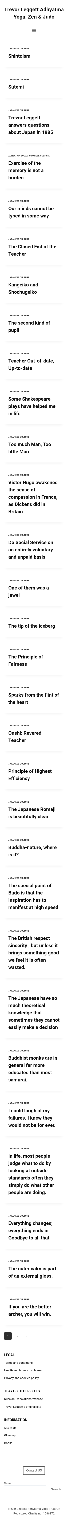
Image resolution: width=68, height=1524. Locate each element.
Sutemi (16, 87)
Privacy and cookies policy (21, 1378)
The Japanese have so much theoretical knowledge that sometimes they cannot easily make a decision (34, 1012)
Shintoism (19, 56)
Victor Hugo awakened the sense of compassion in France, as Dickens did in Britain (33, 497)
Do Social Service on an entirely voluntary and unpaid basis (30, 550)
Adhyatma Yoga (17, 156)
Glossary (10, 1435)
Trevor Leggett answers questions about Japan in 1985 (30, 125)
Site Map (10, 1427)
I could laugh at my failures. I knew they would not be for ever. (31, 1118)
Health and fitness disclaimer (23, 1370)
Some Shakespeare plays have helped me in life (31, 406)
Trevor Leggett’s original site (22, 1406)
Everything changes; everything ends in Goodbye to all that (30, 1230)
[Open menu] (34, 30)
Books (8, 1443)
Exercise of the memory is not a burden (26, 170)
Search (8, 1483)
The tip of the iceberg (31, 626)
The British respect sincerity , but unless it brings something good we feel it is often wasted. (33, 952)
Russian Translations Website (23, 1399)
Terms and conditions (18, 1362)
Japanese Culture (18, 48)
